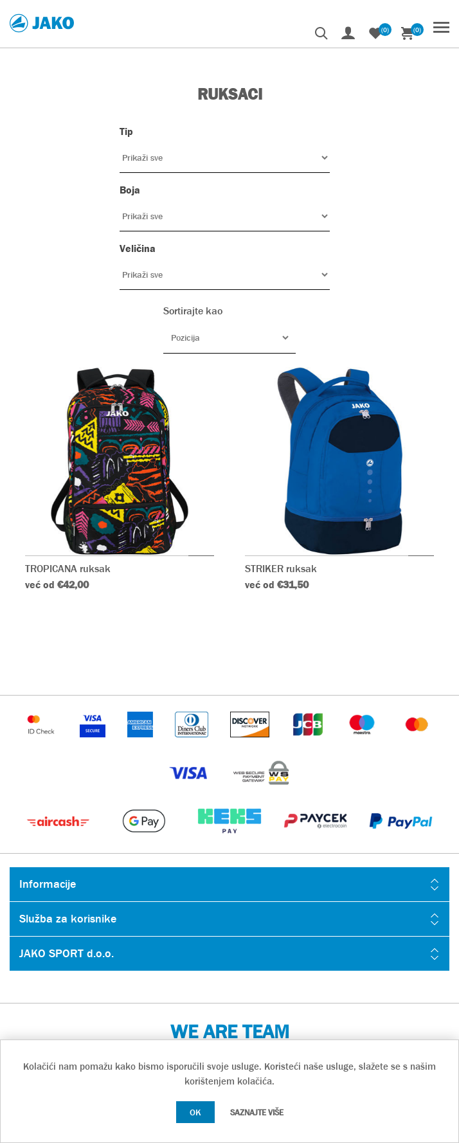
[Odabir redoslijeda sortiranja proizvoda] (229, 337)
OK (195, 1112)
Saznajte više (257, 1112)
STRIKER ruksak (281, 568)
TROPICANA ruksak (68, 568)
